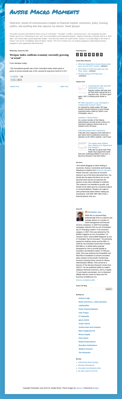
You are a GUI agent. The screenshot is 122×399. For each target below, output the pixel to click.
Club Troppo (84, 313)
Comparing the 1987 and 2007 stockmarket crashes (99, 87)
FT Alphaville (84, 316)
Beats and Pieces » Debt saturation (93, 302)
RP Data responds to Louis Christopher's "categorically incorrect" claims (93, 104)
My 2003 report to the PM (87, 371)
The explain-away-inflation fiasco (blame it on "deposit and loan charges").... (100, 145)
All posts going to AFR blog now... (91, 74)
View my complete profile (85, 280)
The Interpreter (85, 353)
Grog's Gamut (84, 324)
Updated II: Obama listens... (88, 118)
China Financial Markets (88, 309)
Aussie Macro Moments (44, 12)
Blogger (96, 388)
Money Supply (84, 334)
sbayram (79, 388)
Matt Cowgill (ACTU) (87, 331)
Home (39, 86)
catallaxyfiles (84, 305)
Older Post (64, 86)
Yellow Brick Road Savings (88, 362)
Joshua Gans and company (90, 327)
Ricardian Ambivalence (88, 345)
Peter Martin (83, 338)
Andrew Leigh (84, 298)
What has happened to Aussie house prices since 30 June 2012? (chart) (94, 65)
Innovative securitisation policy (89, 368)
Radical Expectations (87, 342)
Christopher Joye (94, 212)
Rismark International (86, 365)
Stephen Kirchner (86, 349)
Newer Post (14, 86)
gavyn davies (84, 320)
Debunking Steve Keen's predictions (91, 131)
